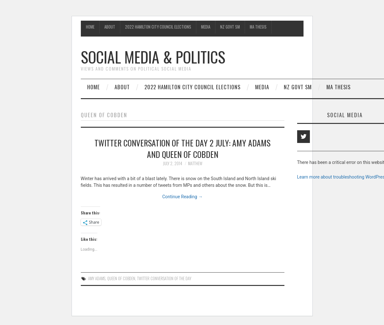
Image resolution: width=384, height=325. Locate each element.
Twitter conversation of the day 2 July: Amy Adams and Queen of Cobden (182, 148)
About (109, 27)
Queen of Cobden (121, 278)
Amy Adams (96, 278)
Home (90, 27)
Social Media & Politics (153, 56)
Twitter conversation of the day (164, 278)
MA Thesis (258, 27)
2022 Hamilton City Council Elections (158, 27)
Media (205, 27)
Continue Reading (182, 196)
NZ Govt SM (230, 27)
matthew (195, 163)
